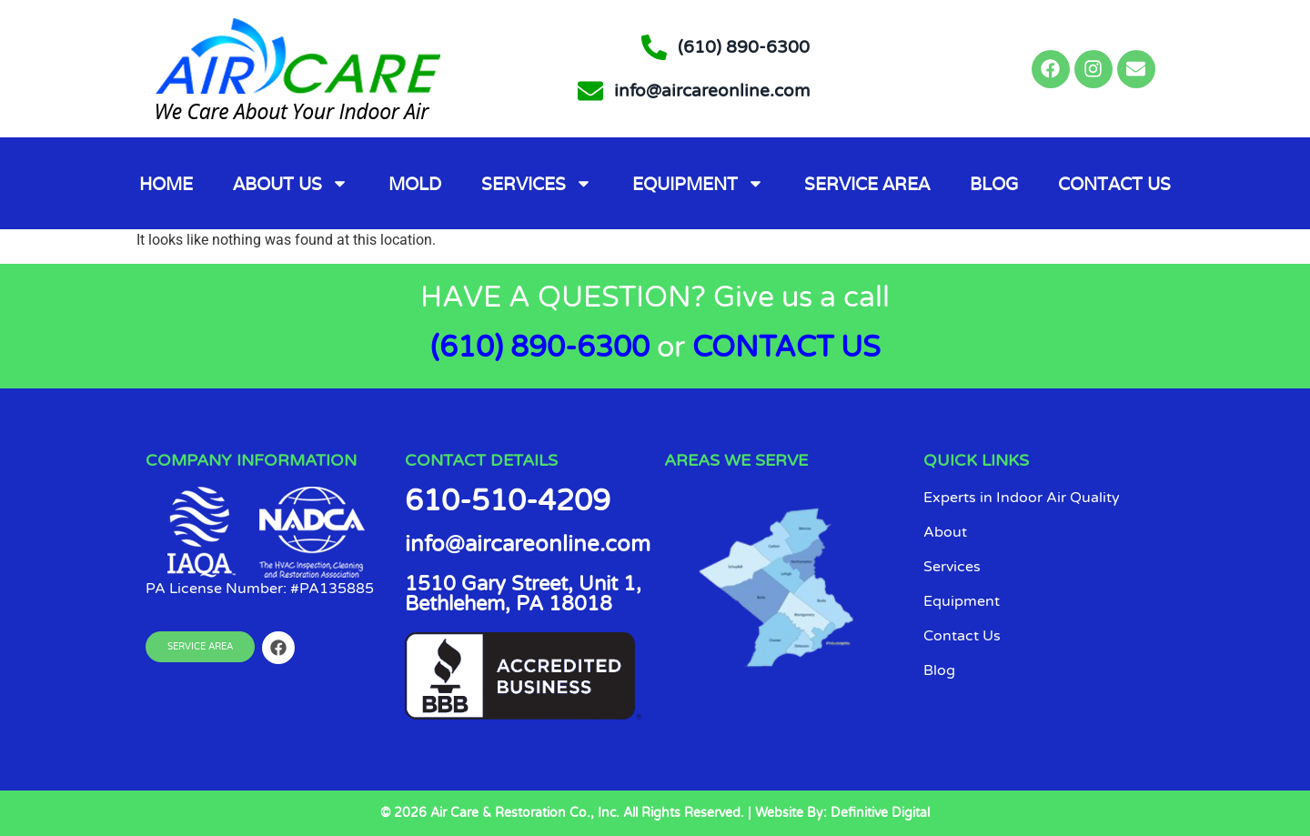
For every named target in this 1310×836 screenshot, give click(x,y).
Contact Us (1114, 184)
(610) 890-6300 (540, 347)
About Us (290, 183)
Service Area (867, 184)
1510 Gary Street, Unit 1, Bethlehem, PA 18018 (523, 594)
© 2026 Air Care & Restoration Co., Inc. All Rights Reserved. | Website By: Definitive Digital (655, 813)
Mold (414, 184)
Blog (994, 184)
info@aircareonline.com (527, 544)
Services (536, 183)
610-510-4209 (507, 501)
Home (166, 184)
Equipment (698, 183)
